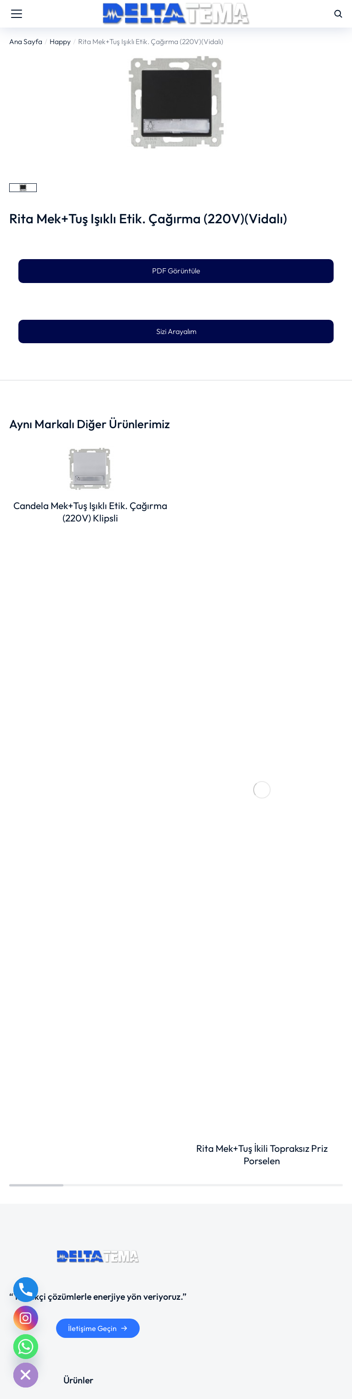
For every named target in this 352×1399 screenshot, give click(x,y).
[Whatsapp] (25, 1346)
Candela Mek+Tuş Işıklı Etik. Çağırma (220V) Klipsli (90, 511)
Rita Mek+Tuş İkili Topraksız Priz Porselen (262, 1154)
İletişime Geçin (98, 1328)
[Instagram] (25, 1318)
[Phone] (25, 1289)
